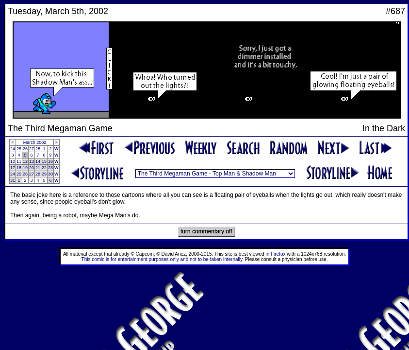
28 (37, 148)
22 (44, 167)
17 (12, 167)
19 (25, 167)
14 (37, 161)
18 (18, 167)
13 (31, 161)
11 (18, 161)
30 (50, 174)
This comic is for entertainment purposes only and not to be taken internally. (163, 259)
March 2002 (35, 142)
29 (44, 174)
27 (31, 148)
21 (37, 167)
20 (31, 167)
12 (25, 161)
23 (50, 167)
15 (44, 161)
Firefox (278, 254)
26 (25, 148)
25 (18, 148)
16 (50, 161)
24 (12, 148)
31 (12, 180)
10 (12, 161)
